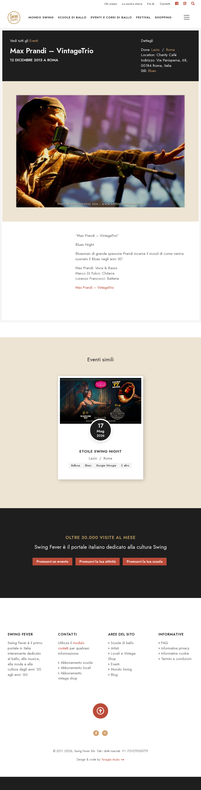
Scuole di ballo (73, 19)
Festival (144, 19)
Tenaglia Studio (112, 772)
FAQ (163, 649)
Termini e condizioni (176, 665)
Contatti (165, 4)
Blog (113, 681)
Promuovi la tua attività (97, 568)
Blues (152, 77)
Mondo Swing (42, 19)
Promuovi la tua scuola (145, 568)
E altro (126, 472)
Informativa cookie (174, 660)
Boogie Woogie (106, 472)
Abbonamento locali (75, 679)
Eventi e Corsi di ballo (112, 19)
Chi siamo (110, 4)
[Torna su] (100, 723)
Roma (171, 56)
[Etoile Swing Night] (100, 407)
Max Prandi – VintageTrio (95, 294)
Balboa (75, 472)
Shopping (164, 19)
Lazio (155, 56)
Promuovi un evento (52, 568)
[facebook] (96, 746)
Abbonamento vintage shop (70, 687)
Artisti (113, 654)
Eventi (34, 47)
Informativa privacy (175, 654)
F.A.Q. (151, 4)
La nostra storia (132, 4)
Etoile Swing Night (100, 457)
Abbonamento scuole (70, 671)
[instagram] (105, 746)
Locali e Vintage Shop (122, 662)
